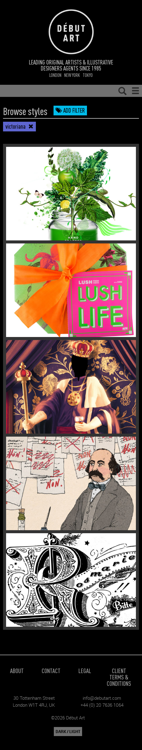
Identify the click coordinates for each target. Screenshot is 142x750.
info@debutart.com (102, 698)
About (17, 670)
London (55, 75)
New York (72, 75)
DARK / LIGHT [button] (68, 731)
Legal (84, 670)
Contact (51, 670)
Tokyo (88, 75)
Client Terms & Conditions (119, 676)
